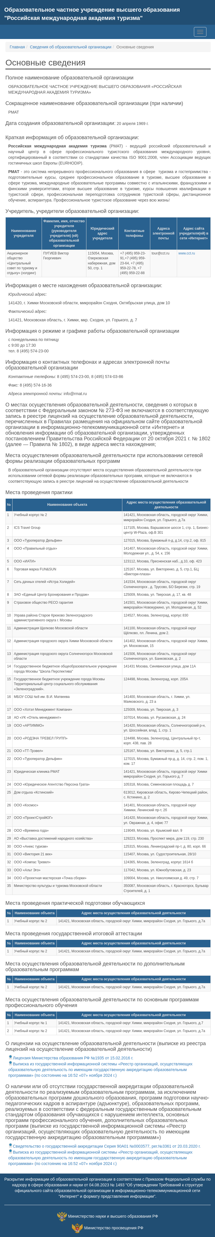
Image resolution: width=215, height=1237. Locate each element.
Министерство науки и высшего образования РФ (113, 1216)
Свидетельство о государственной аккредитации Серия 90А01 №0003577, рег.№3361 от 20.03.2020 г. (104, 1146)
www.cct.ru (187, 253)
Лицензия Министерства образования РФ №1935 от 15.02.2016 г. (70, 1058)
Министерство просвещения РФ (113, 1228)
